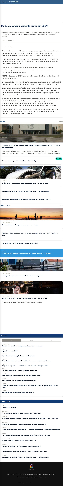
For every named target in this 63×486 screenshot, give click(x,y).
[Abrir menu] (2, 1)
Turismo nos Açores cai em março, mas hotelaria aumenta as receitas (24, 452)
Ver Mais (61, 121)
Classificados (37, 474)
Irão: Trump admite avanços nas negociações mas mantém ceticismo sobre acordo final (30, 418)
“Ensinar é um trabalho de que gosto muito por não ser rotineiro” (22, 346)
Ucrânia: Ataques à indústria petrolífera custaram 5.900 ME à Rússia (24, 424)
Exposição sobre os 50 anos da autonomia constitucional (20, 243)
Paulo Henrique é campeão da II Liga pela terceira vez (19, 380)
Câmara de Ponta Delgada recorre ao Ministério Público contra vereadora (25, 191)
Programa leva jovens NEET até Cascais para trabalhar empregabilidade (25, 366)
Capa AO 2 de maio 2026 (9, 351)
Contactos (45, 474)
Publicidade (30, 474)
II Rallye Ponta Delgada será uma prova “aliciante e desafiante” (22, 446)
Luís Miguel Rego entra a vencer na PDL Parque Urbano (19, 370)
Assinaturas (42, 477)
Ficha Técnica (52, 474)
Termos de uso (21, 477)
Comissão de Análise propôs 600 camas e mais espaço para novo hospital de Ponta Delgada (31, 429)
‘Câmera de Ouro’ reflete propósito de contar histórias (20, 225)
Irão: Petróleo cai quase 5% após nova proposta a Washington (21, 413)
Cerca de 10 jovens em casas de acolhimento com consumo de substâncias (26, 361)
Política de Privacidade (32, 477)
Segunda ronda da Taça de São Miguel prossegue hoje (19, 441)
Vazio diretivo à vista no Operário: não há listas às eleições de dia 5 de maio (26, 435)
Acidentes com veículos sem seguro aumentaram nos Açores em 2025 (25, 183)
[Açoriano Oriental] (31, 470)
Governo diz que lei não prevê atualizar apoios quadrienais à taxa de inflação (26, 253)
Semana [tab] (31, 340)
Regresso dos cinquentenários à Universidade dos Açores (20, 161)
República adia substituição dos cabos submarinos (18, 356)
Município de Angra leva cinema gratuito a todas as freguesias (22, 276)
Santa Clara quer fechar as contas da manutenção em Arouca (21, 376)
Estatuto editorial (21, 474)
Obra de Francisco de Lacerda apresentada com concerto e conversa (24, 298)
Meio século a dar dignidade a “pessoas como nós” (18, 392)
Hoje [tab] (11, 340)
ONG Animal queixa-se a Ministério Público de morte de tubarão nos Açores (26, 199)
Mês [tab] (51, 340)
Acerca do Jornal (11, 474)
